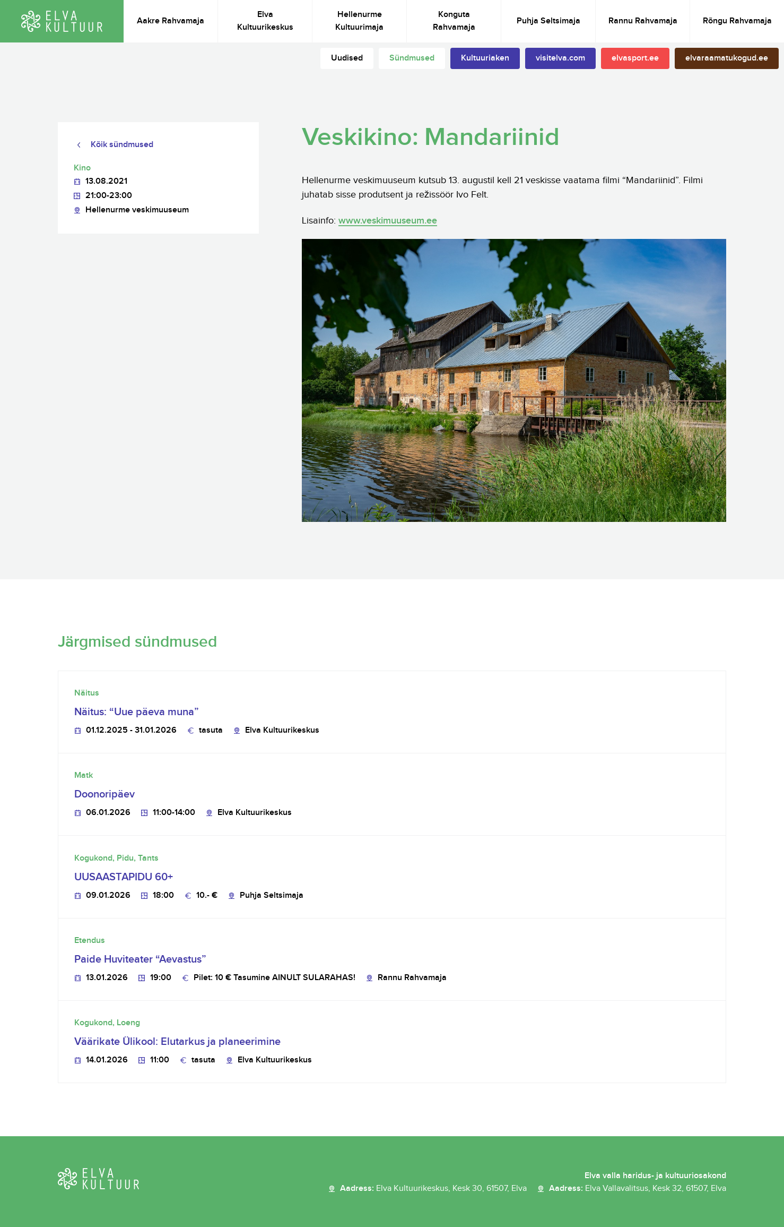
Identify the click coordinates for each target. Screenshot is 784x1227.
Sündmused (411, 58)
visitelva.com (560, 58)
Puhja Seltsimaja (548, 21)
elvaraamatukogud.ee (726, 58)
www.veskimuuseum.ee (387, 220)
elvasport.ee (635, 58)
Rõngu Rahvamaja (737, 21)
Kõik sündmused (122, 145)
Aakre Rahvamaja (170, 21)
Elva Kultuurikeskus (265, 21)
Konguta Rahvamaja (454, 21)
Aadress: (433, 1188)
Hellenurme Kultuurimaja (359, 21)
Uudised (347, 58)
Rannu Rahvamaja (642, 21)
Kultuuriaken (485, 58)
